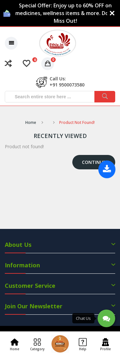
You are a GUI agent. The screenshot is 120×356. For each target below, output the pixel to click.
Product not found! (77, 122)
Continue (94, 162)
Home (30, 122)
